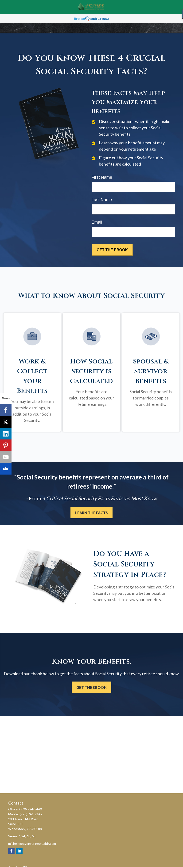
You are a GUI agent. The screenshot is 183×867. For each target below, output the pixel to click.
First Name (102, 177)
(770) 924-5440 (30, 809)
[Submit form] (112, 250)
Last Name (102, 199)
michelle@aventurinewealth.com (32, 843)
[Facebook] (11, 851)
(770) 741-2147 (31, 814)
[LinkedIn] (19, 851)
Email (97, 222)
